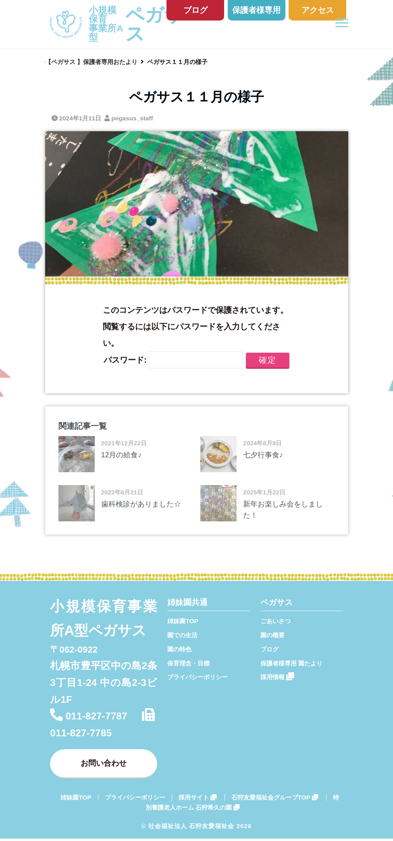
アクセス (318, 9)
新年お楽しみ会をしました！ (283, 510)
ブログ (195, 9)
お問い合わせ (103, 764)
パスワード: (173, 359)
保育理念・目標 (188, 663)
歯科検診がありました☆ (141, 504)
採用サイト (197, 800)
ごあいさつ (275, 621)
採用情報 (277, 676)
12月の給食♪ (121, 455)
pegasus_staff (132, 118)
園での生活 (182, 635)
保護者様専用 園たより (291, 663)
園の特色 (179, 649)
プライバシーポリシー (197, 677)
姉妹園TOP (182, 621)
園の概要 (272, 635)
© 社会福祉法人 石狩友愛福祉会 (187, 828)
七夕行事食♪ (263, 455)
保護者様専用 (256, 9)
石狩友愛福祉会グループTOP (274, 800)
